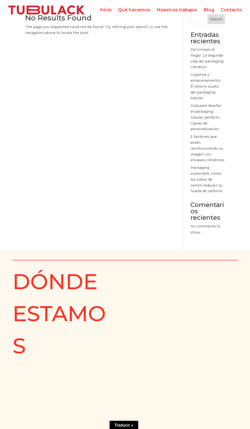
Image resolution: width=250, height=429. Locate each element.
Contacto (231, 10)
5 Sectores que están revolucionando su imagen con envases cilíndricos (207, 148)
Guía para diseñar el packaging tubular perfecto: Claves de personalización (206, 117)
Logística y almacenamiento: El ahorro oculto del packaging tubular (206, 86)
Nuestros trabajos (177, 10)
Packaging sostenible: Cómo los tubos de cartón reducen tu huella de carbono (206, 179)
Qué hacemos (134, 10)
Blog (209, 10)
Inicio (106, 10)
